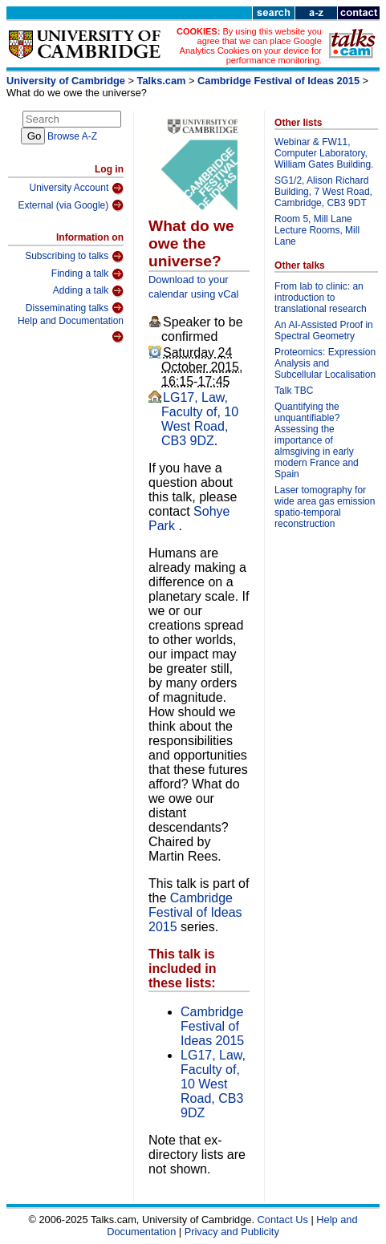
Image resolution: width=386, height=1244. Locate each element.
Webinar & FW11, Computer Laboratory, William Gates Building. (323, 153)
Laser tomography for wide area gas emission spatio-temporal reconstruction (324, 506)
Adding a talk (88, 291)
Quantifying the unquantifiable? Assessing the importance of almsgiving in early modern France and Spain (316, 440)
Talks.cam (161, 81)
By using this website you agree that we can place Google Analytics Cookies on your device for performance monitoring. (251, 45)
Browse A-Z (72, 136)
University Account (77, 188)
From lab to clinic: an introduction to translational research (320, 297)
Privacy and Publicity (232, 1232)
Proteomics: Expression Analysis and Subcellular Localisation (325, 363)
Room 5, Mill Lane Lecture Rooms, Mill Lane (317, 230)
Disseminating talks (75, 308)
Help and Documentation (71, 329)
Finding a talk (87, 274)
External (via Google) (71, 205)
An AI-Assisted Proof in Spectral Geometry (323, 330)
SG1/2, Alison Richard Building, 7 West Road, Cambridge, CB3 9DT (323, 192)
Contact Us (283, 1220)
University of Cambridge (65, 81)
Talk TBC (293, 390)
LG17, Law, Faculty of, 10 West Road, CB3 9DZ (199, 419)
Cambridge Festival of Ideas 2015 (278, 81)
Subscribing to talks (74, 256)
